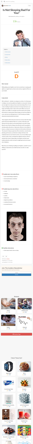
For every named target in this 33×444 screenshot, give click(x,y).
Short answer (8, 51)
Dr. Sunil (9, 5)
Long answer (8, 54)
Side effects (8, 59)
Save (29, 5)
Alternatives (8, 62)
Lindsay (8, 258)
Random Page (16, 334)
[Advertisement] (16, 159)
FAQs (7, 57)
